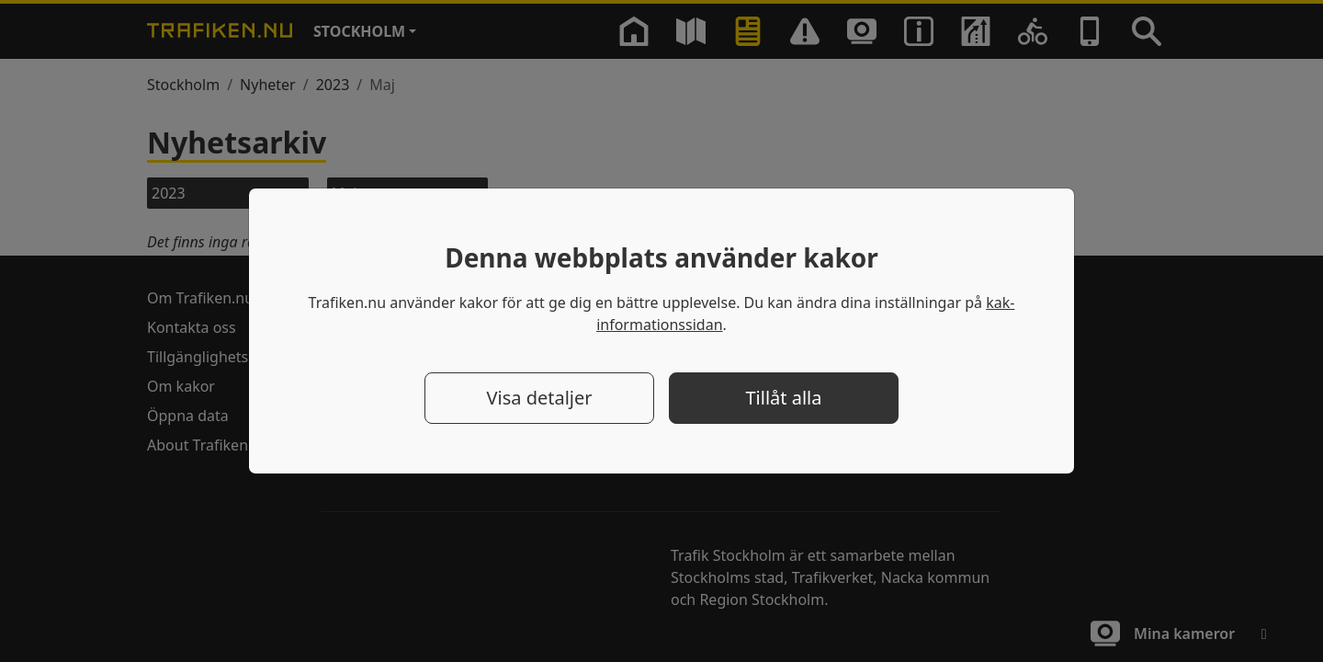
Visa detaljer (539, 397)
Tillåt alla (784, 397)
